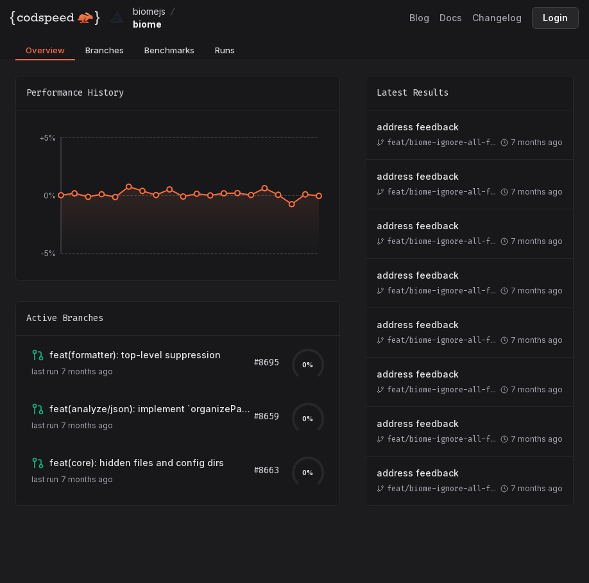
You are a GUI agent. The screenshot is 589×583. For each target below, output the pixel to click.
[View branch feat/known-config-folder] (136, 463)
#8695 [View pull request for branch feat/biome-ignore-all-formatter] (266, 362)
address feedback (418, 126)
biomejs (149, 11)
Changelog (497, 17)
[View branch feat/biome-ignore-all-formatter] (135, 355)
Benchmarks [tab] (169, 50)
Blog (419, 17)
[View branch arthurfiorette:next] (151, 409)
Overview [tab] (45, 50)
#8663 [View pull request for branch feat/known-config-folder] (266, 470)
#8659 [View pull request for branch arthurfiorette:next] (266, 416)
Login (555, 17)
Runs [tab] (225, 50)
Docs (451, 17)
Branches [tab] (104, 50)
